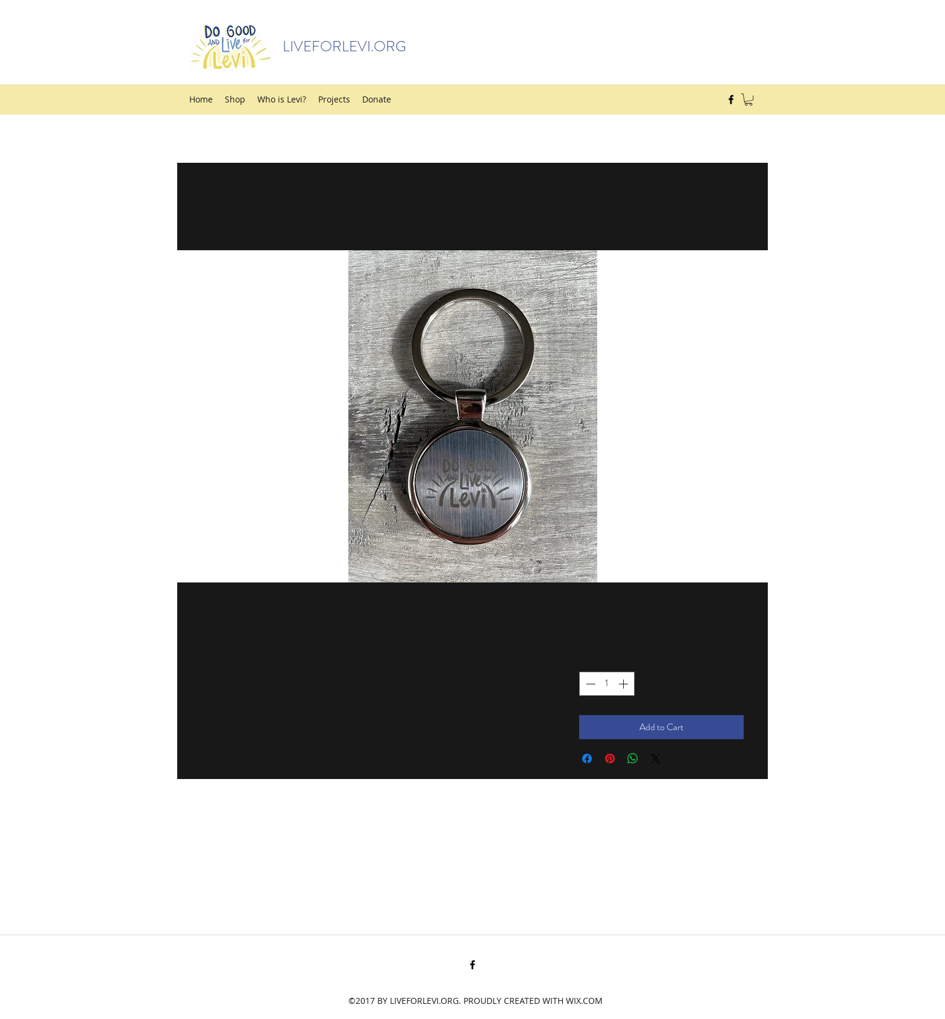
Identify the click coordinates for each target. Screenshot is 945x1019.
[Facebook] (731, 99)
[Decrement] (589, 683)
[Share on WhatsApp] (633, 758)
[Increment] (624, 683)
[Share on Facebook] (587, 758)
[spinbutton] (607, 683)
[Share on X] (655, 758)
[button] (748, 99)
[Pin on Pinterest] (610, 758)
